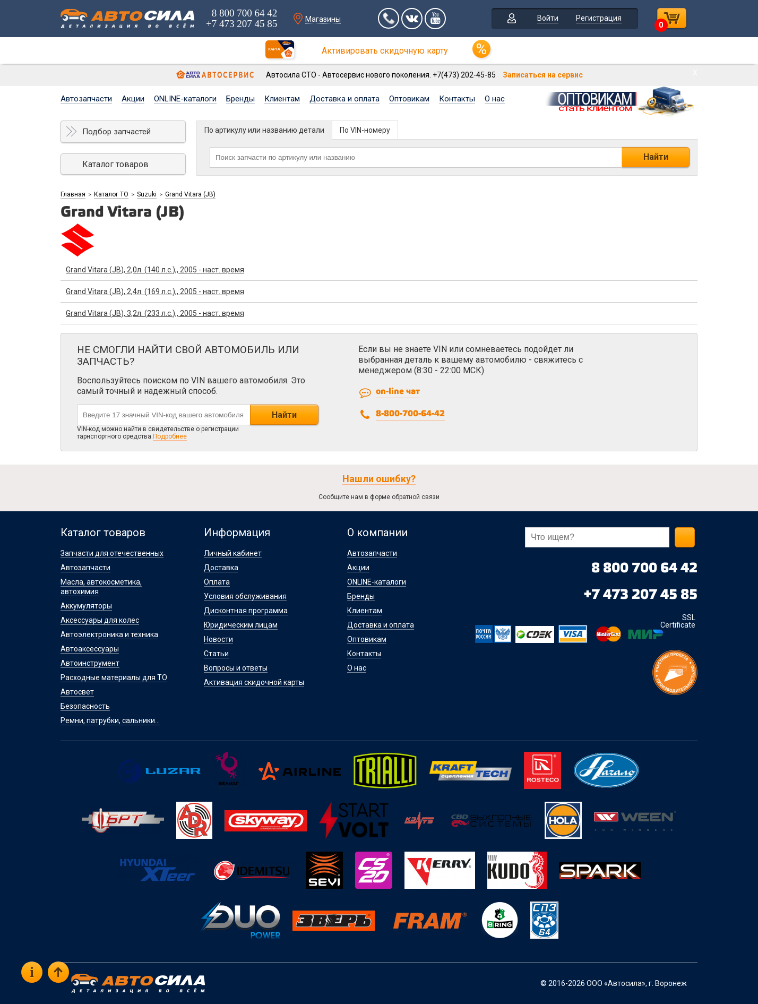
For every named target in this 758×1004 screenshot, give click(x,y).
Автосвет (77, 692)
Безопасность (85, 706)
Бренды (240, 99)
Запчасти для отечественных (112, 553)
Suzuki (147, 194)
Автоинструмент (90, 663)
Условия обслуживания (245, 596)
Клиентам (282, 99)
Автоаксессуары (90, 649)
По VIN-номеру (365, 130)
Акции (133, 99)
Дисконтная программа (246, 610)
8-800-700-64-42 (410, 414)
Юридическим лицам (241, 625)
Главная (73, 194)
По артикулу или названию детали (264, 130)
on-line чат (398, 392)
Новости (218, 639)
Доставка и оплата (344, 99)
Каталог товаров (115, 164)
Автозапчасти (86, 99)
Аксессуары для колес (100, 620)
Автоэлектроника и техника (109, 634)
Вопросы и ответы (236, 668)
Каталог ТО (111, 194)
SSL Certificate (677, 621)
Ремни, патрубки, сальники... (110, 720)
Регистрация (599, 18)
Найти (655, 157)
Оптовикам (409, 99)
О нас (495, 99)
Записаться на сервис (543, 75)
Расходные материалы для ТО (114, 677)
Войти (547, 18)
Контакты (457, 99)
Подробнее (170, 436)
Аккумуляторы (86, 606)
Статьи (216, 653)
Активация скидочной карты (254, 682)
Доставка (221, 567)
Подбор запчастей (116, 131)
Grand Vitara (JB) (190, 194)
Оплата (217, 582)
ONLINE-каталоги (185, 99)
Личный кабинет (233, 553)
